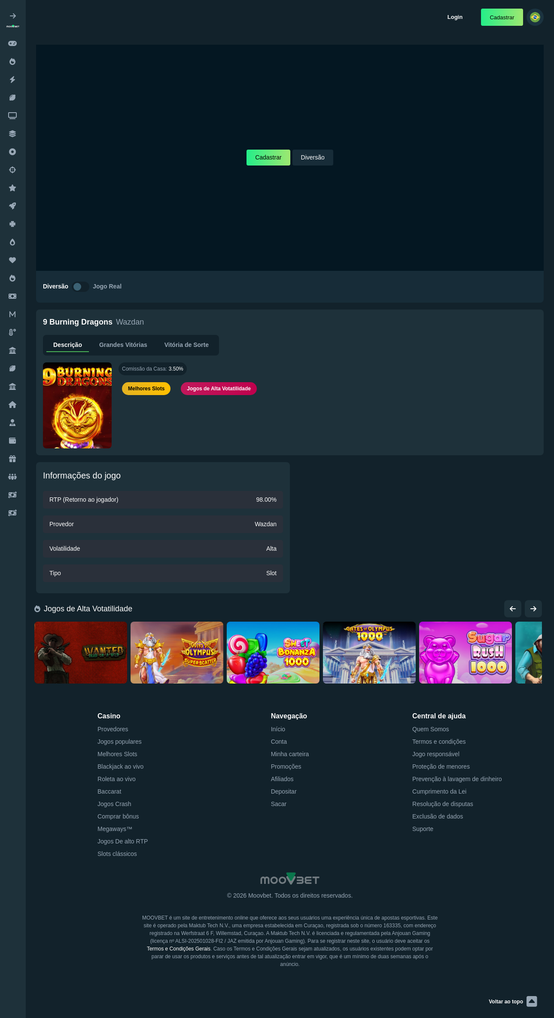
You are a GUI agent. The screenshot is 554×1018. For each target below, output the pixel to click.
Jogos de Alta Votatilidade (84, 608)
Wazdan (130, 322)
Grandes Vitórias (123, 344)
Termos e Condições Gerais (178, 949)
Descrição (67, 344)
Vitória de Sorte (186, 344)
